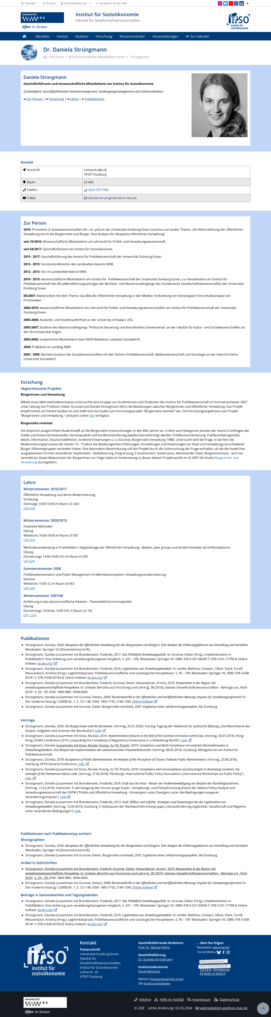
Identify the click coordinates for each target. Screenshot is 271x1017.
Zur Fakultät (197, 36)
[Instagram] (220, 3)
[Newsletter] (241, 3)
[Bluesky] (225, 3)
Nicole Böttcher (149, 971)
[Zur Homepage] (42, 20)
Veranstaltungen (165, 36)
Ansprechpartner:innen (166, 979)
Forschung (104, 36)
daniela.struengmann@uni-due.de (112, 198)
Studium (82, 36)
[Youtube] (231, 3)
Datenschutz (226, 999)
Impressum (199, 999)
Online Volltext (142, 701)
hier (92, 415)
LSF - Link (30, 615)
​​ (219, 952)
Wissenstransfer (132, 36)
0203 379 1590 (98, 190)
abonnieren (221, 947)
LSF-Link (29, 508)
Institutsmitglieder (157, 983)
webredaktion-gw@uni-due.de (223, 1008)
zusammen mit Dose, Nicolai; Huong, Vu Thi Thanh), (93, 745)
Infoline (142, 999)
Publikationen (94, 99)
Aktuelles (42, 36)
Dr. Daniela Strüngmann (155, 959)
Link (63, 797)
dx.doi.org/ (45, 663)
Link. (98, 731)
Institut (62, 36)
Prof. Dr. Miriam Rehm (154, 947)
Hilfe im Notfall (169, 999)
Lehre (74, 99)
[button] (29, 3)
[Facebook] (236, 3)
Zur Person (35, 99)
